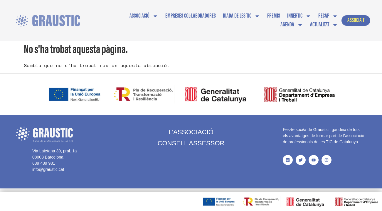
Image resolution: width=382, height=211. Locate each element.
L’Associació (191, 126)
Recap (328, 16)
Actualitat (324, 25)
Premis (273, 16)
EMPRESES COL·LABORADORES (190, 16)
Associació (143, 16)
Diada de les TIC (241, 16)
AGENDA (291, 25)
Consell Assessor (191, 137)
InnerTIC (299, 16)
